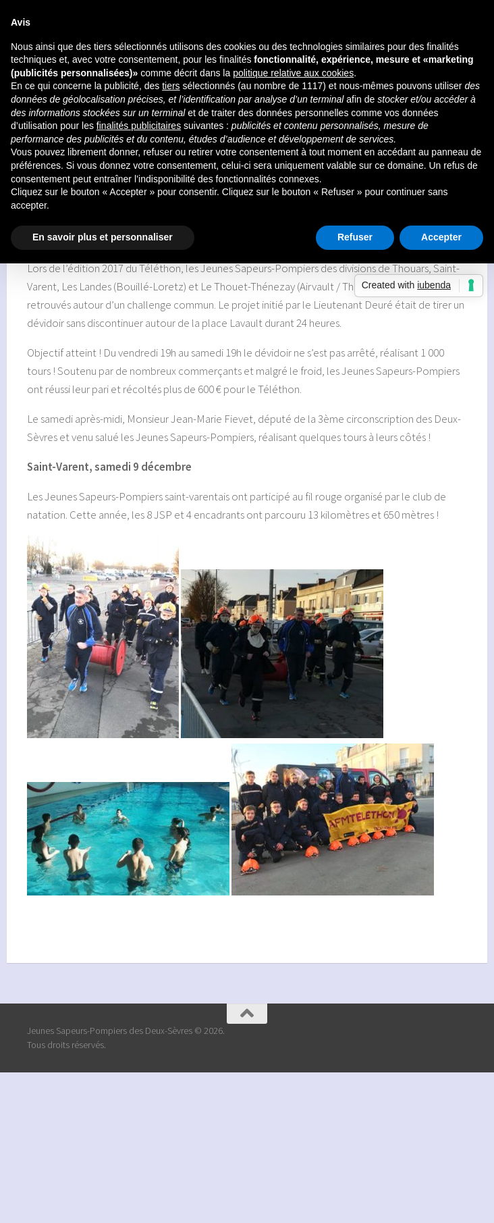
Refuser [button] (355, 237)
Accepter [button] (441, 237)
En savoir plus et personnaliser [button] (102, 237)
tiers (171, 85)
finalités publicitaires (139, 125)
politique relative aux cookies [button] (293, 73)
